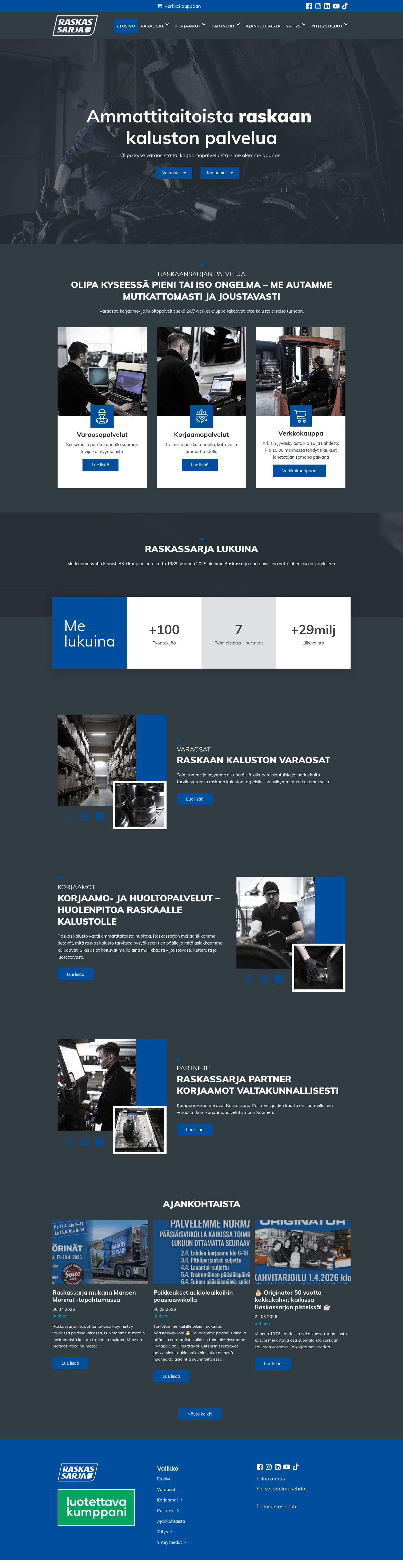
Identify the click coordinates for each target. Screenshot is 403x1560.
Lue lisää (100, 465)
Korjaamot (190, 26)
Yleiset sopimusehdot (281, 1488)
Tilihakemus (270, 1478)
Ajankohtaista (263, 25)
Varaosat (155, 26)
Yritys (296, 26)
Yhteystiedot (330, 26)
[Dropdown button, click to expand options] (174, 173)
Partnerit (226, 26)
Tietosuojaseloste (277, 1506)
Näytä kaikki (199, 1414)
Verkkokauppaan (182, 6)
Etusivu (126, 25)
